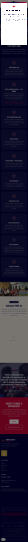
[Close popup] (24, 5)
